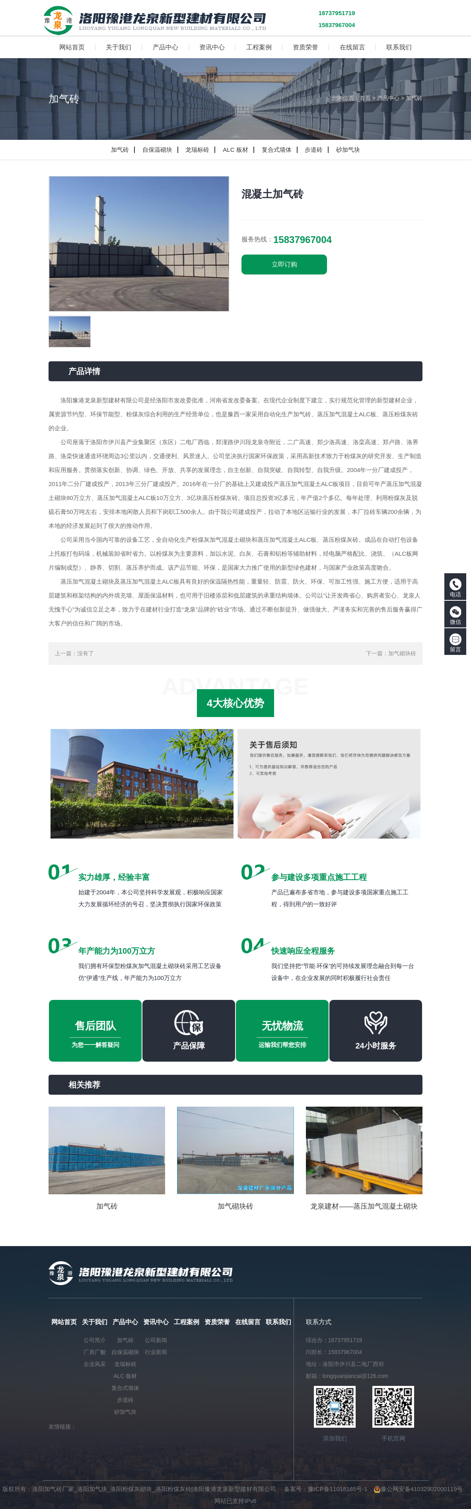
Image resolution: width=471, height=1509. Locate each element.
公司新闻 (156, 1340)
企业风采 (95, 1364)
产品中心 (388, 98)
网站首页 (64, 1322)
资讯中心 (156, 1322)
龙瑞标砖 (197, 149)
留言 (455, 643)
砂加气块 (348, 149)
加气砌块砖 (402, 653)
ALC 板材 (235, 149)
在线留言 (248, 1322)
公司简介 (95, 1340)
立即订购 (284, 264)
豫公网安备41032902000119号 (418, 1488)
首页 (365, 98)
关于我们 (94, 1322)
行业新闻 (156, 1352)
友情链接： (62, 1426)
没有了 (85, 653)
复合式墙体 (277, 149)
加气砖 (414, 98)
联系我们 (278, 1322)
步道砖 (314, 149)
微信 (455, 615)
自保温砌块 (157, 149)
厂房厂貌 (95, 1352)
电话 (455, 588)
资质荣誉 (217, 1322)
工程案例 (186, 1322)
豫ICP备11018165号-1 (338, 1488)
